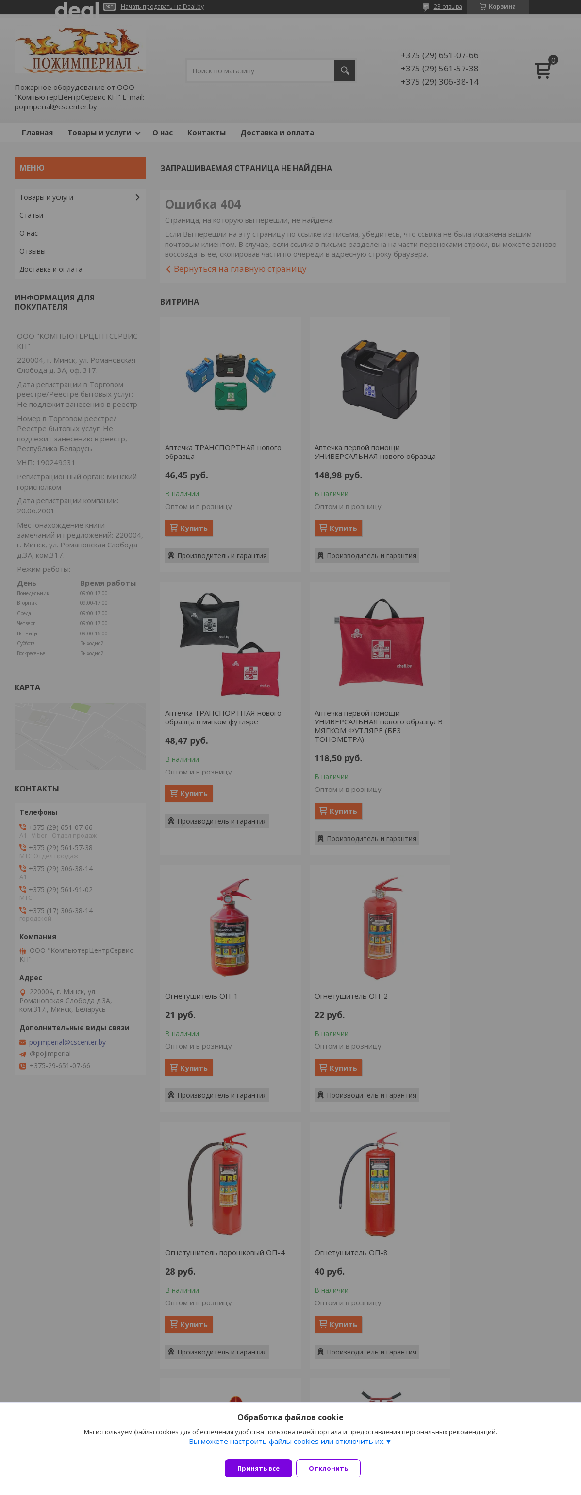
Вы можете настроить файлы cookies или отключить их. (287, 1446)
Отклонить (334, 1468)
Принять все (258, 1468)
